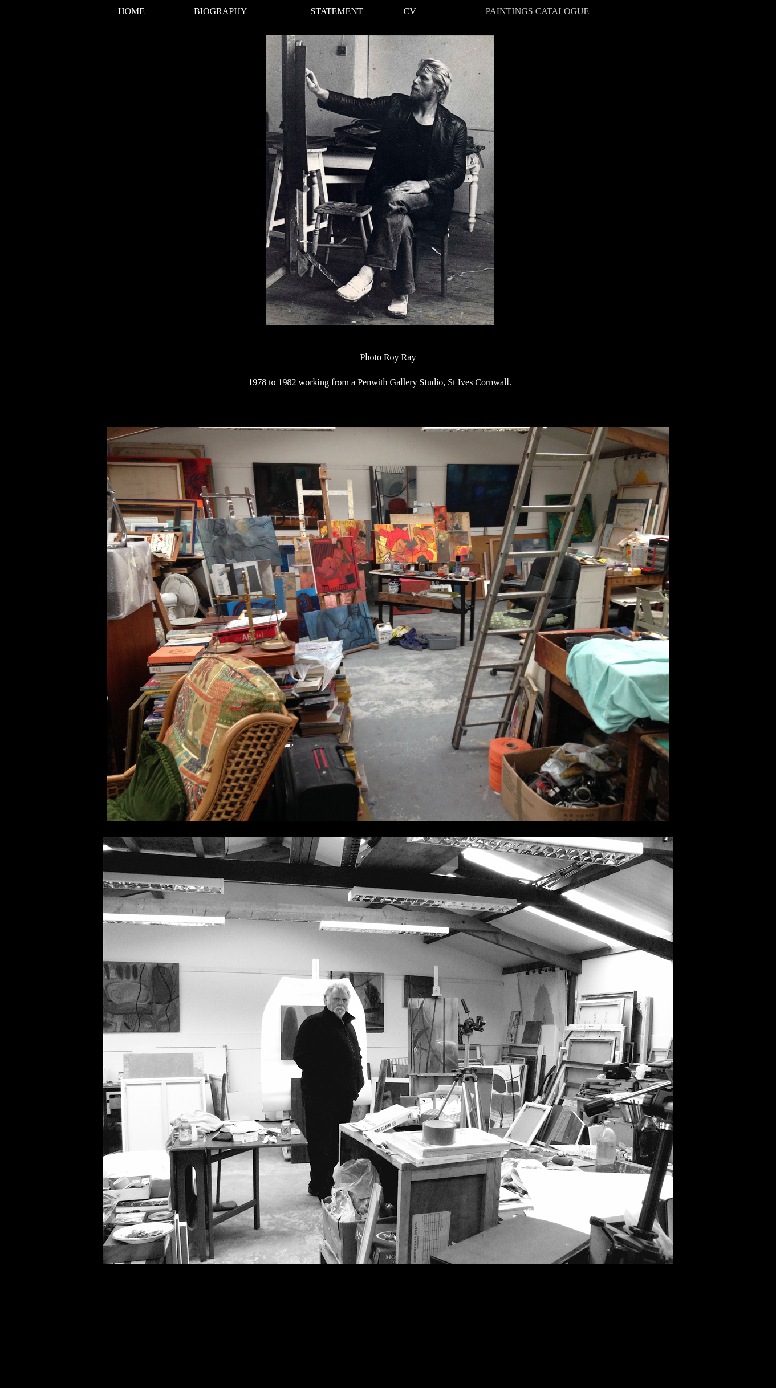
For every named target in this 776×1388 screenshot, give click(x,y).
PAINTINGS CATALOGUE (538, 11)
